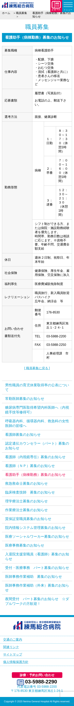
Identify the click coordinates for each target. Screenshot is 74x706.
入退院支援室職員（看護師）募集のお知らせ (37, 556)
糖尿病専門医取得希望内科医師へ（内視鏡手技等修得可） (37, 410)
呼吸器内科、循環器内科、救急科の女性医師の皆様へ (37, 423)
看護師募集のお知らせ (23, 435)
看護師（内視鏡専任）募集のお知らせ (35, 457)
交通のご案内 (12, 639)
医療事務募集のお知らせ (24, 545)
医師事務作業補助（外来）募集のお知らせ (37, 587)
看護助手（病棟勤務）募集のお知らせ (35, 475)
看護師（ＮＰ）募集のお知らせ (30, 466)
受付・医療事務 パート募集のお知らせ (37, 568)
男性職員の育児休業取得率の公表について (37, 387)
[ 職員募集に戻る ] (37, 368)
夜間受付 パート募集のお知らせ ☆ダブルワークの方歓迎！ (37, 601)
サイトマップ (12, 654)
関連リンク (11, 647)
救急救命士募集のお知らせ (26, 483)
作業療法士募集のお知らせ (26, 510)
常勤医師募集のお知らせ (24, 399)
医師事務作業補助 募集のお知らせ (33, 577)
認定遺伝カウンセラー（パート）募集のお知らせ (37, 445)
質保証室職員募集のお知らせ (28, 519)
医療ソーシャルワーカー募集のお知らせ (37, 536)
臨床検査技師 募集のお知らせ (30, 492)
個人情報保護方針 (15, 662)
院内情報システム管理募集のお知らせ (35, 528)
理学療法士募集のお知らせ (26, 501)
